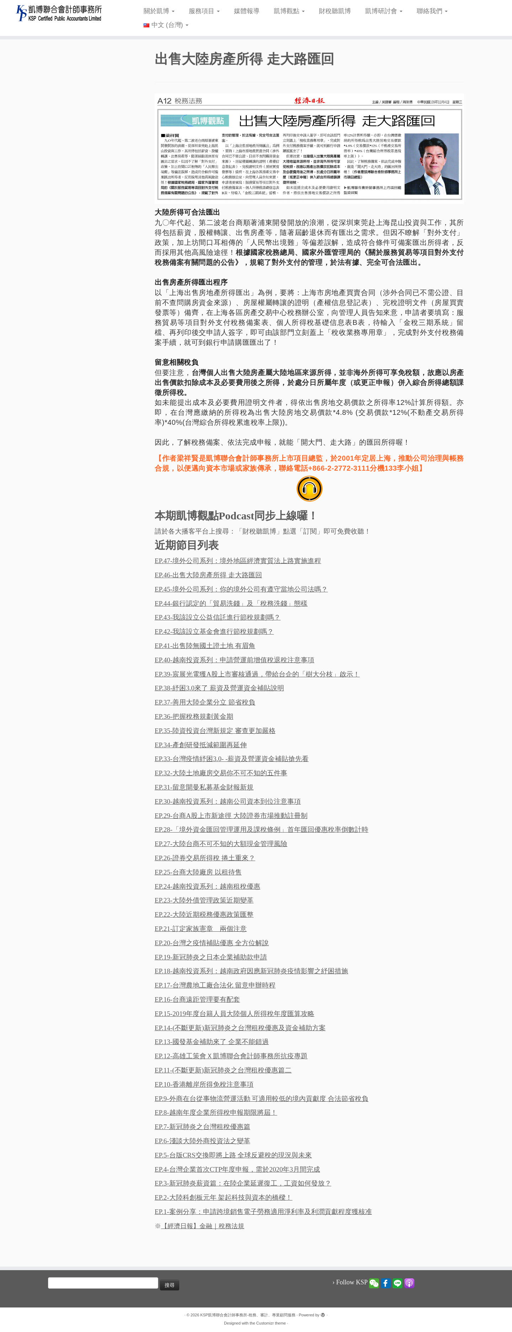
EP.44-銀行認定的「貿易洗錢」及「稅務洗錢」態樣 (231, 603)
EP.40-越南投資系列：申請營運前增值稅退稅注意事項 (234, 660)
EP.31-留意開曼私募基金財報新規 (204, 787)
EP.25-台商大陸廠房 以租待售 (198, 872)
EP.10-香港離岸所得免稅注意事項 (204, 1084)
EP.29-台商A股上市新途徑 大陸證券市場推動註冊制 (231, 815)
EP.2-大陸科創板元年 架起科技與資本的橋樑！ (223, 1197)
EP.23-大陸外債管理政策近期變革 (204, 900)
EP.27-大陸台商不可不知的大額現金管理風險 (221, 843)
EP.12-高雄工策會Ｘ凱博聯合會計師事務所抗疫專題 (231, 1056)
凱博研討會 (383, 11)
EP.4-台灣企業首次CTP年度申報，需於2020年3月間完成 (237, 1169)
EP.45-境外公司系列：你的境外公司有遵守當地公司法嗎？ (241, 589)
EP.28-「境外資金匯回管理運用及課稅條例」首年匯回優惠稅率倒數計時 (261, 829)
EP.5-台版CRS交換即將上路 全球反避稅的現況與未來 (233, 1155)
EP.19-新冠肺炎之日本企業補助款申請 (211, 957)
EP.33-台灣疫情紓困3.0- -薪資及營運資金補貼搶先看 (232, 759)
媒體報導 (247, 11)
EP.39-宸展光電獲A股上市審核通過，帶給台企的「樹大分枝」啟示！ (257, 674)
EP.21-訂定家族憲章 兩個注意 (201, 928)
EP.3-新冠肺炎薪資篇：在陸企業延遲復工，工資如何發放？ (243, 1183)
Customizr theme (271, 1323)
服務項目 (204, 11)
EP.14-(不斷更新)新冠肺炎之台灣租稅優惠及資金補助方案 (240, 1028)
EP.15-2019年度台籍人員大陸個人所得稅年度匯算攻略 (234, 1013)
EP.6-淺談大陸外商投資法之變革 (202, 1141)
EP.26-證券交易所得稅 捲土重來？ (205, 858)
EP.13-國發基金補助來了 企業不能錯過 (212, 1041)
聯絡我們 (432, 11)
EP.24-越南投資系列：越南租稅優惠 (207, 886)
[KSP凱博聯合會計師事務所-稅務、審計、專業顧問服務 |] (59, 13)
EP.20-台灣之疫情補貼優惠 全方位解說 (212, 943)
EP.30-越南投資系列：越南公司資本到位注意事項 (228, 801)
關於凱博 (159, 11)
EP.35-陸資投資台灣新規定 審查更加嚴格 (215, 730)
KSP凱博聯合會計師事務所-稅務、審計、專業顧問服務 (247, 1315)
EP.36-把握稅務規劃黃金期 (194, 716)
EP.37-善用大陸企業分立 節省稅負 (205, 702)
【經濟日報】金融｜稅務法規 (202, 1226)
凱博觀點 (289, 11)
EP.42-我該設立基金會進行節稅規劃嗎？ (214, 631)
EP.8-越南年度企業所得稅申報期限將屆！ (216, 1112)
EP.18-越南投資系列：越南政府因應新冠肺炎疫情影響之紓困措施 (251, 971)
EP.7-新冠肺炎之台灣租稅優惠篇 (202, 1126)
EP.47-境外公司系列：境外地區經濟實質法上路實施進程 (238, 561)
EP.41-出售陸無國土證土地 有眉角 (205, 645)
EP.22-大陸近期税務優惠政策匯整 (204, 914)
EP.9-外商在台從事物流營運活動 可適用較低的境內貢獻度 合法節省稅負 (261, 1098)
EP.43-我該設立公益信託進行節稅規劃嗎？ (218, 617)
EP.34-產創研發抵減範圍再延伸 (201, 745)
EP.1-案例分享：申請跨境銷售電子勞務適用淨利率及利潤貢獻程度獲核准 (263, 1211)
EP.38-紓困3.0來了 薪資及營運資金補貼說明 (219, 688)
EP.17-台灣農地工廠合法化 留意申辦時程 (215, 985)
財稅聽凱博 (335, 11)
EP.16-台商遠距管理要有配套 (197, 999)
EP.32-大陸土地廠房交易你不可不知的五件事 (221, 773)
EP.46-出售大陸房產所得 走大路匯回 (208, 575)
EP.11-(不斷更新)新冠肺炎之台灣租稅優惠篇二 (223, 1070)
